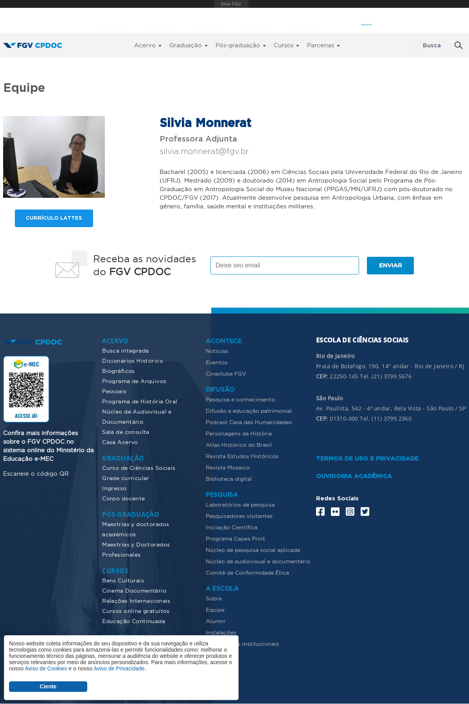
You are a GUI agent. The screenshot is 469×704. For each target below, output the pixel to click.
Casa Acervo (120, 442)
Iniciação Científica (231, 527)
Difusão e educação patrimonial (249, 411)
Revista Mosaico (228, 467)
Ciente (48, 686)
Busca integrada (125, 351)
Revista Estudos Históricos (242, 456)
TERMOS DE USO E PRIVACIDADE (367, 458)
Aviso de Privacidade (118, 668)
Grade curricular (125, 478)
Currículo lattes (54, 218)
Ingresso (114, 488)
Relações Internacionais (136, 601)
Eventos (217, 362)
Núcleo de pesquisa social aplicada (253, 550)
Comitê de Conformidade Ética (247, 573)
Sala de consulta (125, 432)
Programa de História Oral (140, 401)
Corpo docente (123, 498)
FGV (231, 4)
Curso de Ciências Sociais (139, 468)
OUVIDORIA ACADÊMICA (354, 476)
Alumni (215, 621)
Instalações (221, 632)
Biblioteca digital (229, 479)
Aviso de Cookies (46, 668)
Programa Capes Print (235, 539)
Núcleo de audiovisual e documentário (258, 561)
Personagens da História (239, 433)
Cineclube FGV (226, 374)
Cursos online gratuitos (136, 611)
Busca (432, 45)
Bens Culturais (123, 580)
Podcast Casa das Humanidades (249, 422)
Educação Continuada (133, 621)
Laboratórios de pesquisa (240, 505)
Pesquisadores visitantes (239, 516)
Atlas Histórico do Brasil (239, 445)
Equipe (215, 610)
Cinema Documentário (134, 591)
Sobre (214, 598)
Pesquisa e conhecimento (240, 399)
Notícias (217, 351)
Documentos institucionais (242, 644)
